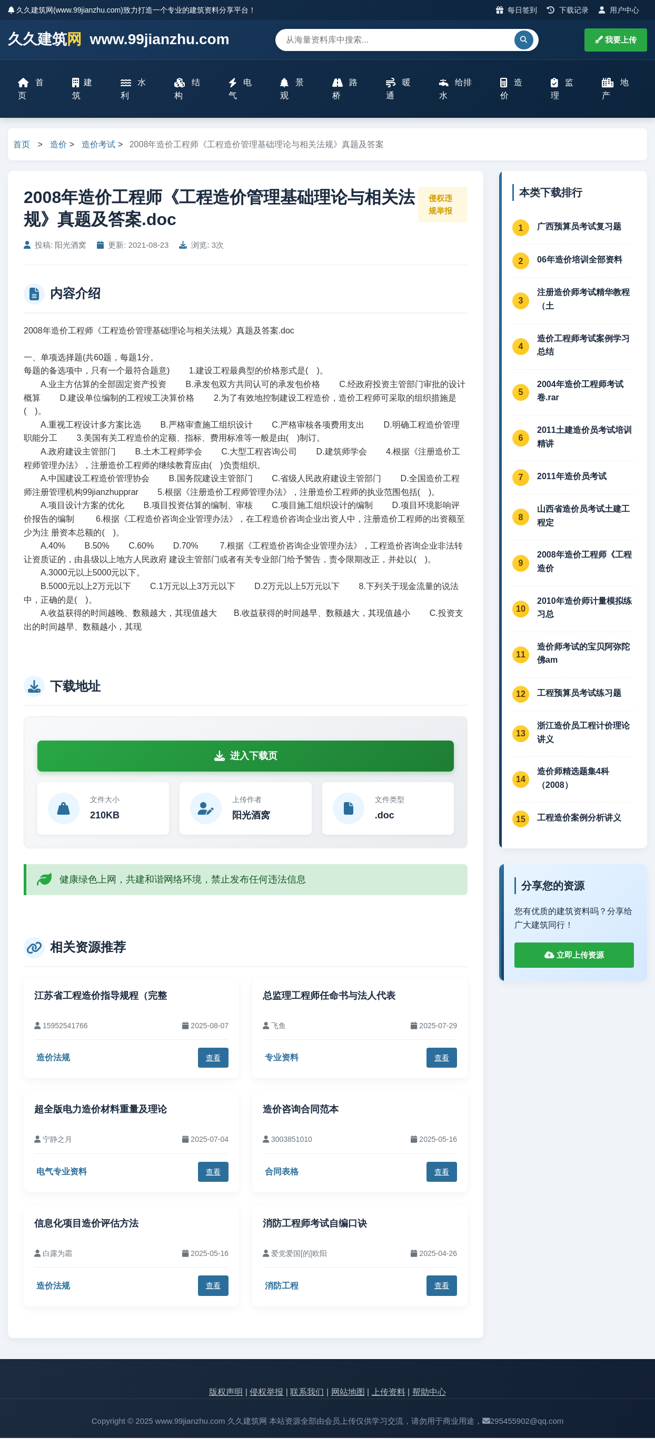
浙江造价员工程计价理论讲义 (583, 733)
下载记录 (568, 10)
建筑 (82, 89)
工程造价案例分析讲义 (579, 818)
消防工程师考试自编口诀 (315, 1224)
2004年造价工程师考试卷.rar (580, 391)
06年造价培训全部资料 (579, 260)
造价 (511, 89)
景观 (292, 89)
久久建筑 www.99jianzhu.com (119, 40)
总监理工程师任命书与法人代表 (329, 996)
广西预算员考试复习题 (579, 227)
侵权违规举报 (440, 205)
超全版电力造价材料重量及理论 (100, 1110)
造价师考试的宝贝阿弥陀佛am (583, 654)
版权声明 (226, 1392)
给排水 (455, 89)
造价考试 (98, 144)
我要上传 (616, 39)
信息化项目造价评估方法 (86, 1224)
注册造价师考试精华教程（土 (583, 300)
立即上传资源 (574, 955)
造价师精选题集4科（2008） (573, 779)
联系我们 (307, 1392)
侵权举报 (266, 1392)
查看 (213, 1058)
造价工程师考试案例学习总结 (583, 346)
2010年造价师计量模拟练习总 (584, 608)
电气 (240, 89)
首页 (31, 89)
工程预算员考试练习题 (579, 693)
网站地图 (348, 1392)
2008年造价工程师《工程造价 (584, 562)
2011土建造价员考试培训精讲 (584, 438)
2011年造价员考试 (572, 476)
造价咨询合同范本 (301, 1110)
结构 (187, 89)
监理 (562, 89)
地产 (615, 89)
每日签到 (517, 10)
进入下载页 (245, 756)
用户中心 (619, 10)
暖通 (398, 89)
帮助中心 (429, 1392)
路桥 (345, 89)
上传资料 (388, 1392)
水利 (133, 89)
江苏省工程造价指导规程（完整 (100, 996)
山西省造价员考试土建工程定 (583, 516)
